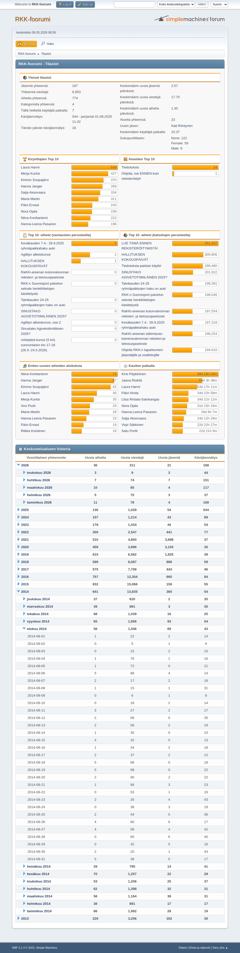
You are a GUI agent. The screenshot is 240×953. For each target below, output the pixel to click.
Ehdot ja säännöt (199, 947)
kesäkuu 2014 (38, 874)
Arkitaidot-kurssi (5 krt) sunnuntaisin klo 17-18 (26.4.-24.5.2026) (38, 345)
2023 (25, 525)
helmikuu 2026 (39, 495)
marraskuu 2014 (40, 606)
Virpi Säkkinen (132, 425)
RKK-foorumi (32, 19)
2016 (25, 577)
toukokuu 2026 (39, 473)
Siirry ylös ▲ (220, 947)
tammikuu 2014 (39, 911)
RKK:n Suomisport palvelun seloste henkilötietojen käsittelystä (42, 289)
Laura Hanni (30, 167)
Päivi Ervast (30, 205)
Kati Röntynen (182, 126)
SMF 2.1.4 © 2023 (23, 947)
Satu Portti (129, 431)
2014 (25, 592)
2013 (25, 918)
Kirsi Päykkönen (134, 374)
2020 (25, 547)
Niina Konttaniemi (34, 218)
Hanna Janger (31, 186)
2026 (25, 465)
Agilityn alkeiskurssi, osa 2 (41, 322)
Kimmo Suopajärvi (34, 180)
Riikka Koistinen (33, 431)
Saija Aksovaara (33, 192)
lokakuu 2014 (37, 614)
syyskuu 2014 (38, 621)
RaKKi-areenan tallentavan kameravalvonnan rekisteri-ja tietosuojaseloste (143, 339)
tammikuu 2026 (39, 502)
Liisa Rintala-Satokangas (140, 399)
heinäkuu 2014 (39, 866)
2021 (25, 539)
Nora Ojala (29, 211)
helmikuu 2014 (39, 904)
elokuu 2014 (36, 629)
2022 (25, 532)
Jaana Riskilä (132, 380)
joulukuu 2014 (38, 599)
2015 (25, 584)
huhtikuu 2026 (38, 480)
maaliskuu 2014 (39, 896)
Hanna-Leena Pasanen (38, 224)
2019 (25, 554)
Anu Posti (28, 406)
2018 (25, 562)
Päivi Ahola (130, 393)
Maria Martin (30, 199)
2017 (25, 569)
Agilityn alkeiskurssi (36, 254)
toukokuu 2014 (39, 881)
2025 (25, 510)
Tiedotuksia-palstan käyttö (141, 266)
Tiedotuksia (130, 167)
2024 (25, 517)
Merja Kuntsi (30, 173)
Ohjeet (183, 947)
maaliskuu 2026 (39, 487)
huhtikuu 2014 (38, 889)
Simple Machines (46, 947)
